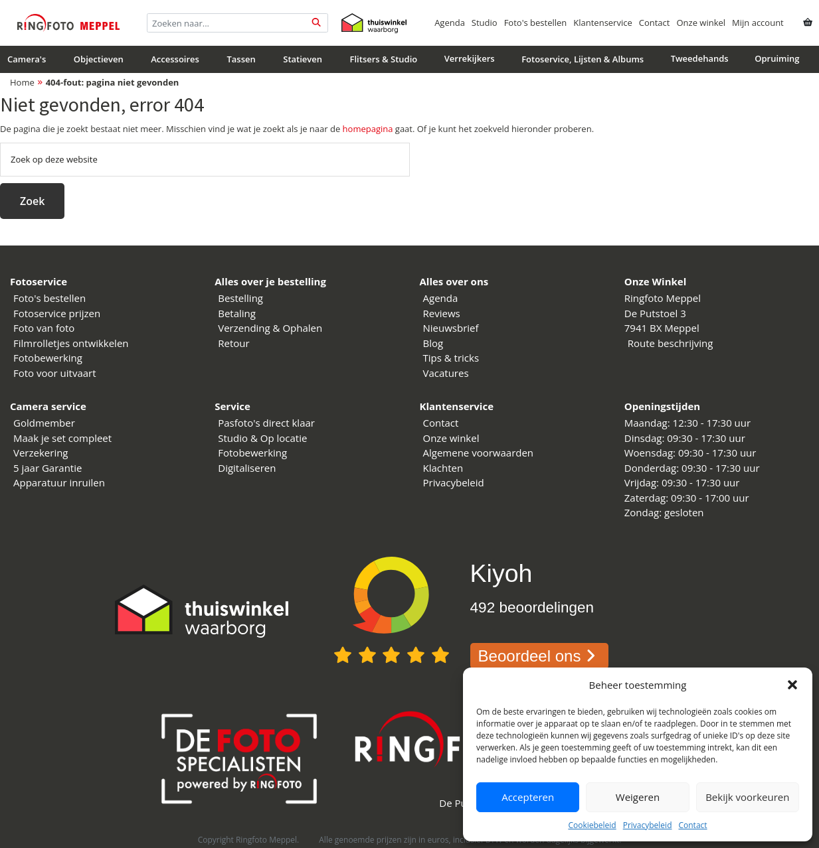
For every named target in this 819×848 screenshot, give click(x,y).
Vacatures (446, 373)
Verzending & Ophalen (270, 327)
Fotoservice (38, 281)
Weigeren (638, 797)
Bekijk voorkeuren (747, 797)
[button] (792, 684)
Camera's (26, 59)
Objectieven (99, 59)
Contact (692, 825)
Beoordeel (539, 656)
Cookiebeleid (592, 825)
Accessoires (175, 59)
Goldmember (44, 422)
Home (22, 82)
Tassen (241, 59)
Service (232, 406)
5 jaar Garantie (47, 467)
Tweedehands (700, 58)
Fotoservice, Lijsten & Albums (582, 59)
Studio (485, 23)
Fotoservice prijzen (56, 313)
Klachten (443, 467)
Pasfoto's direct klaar (266, 422)
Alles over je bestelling (270, 281)
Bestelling (240, 298)
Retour (233, 343)
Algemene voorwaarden (478, 452)
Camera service (48, 406)
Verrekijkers (469, 58)
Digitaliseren (247, 467)
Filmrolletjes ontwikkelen (71, 343)
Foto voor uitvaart (54, 373)
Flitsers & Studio (384, 59)
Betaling (237, 313)
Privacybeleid (647, 825)
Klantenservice (602, 23)
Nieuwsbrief (451, 327)
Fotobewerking (47, 357)
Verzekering (40, 452)
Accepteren (527, 797)
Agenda (449, 23)
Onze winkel (700, 23)
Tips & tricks (451, 357)
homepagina (368, 129)
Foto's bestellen (535, 23)
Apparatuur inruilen (59, 482)
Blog (433, 343)
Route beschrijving (670, 343)
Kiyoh (501, 573)
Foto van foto (43, 327)
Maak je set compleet (62, 438)
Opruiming (777, 58)
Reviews (441, 313)
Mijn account (758, 23)
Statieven (302, 59)
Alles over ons (454, 281)
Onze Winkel (655, 281)
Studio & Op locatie (262, 438)
